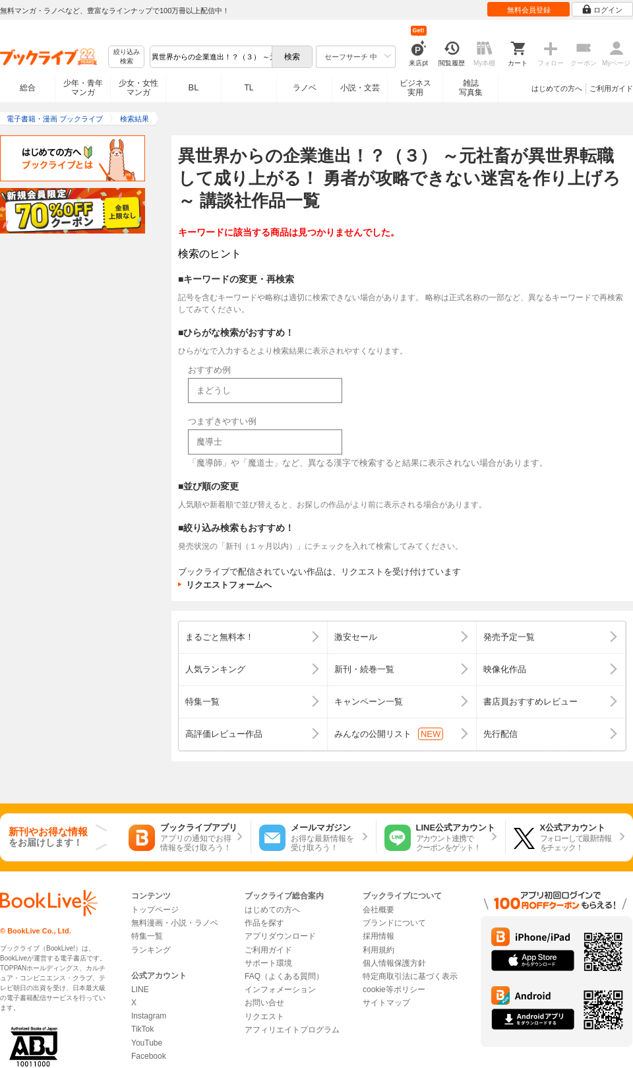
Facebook (148, 1056)
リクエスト (264, 1016)
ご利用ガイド (611, 88)
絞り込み (126, 57)
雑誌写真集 (471, 88)
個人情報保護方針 (394, 963)
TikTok (142, 1029)
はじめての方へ (556, 88)
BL (194, 87)
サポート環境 (268, 963)
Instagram (148, 1016)
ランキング (151, 950)
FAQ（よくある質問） (284, 976)
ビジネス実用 (415, 88)
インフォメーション (280, 989)
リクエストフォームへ (229, 585)
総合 (28, 87)
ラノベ (304, 87)
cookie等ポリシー (394, 989)
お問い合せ (264, 1002)
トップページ (155, 909)
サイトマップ (386, 1002)
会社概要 (378, 909)
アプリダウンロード (280, 936)
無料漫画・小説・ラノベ (174, 922)
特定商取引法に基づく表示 (410, 976)
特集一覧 (147, 936)
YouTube (146, 1043)
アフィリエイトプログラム (292, 1029)
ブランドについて (394, 922)
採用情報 (378, 936)
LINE (140, 989)
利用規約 (378, 950)
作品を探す (264, 922)
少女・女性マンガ (138, 88)
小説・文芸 (360, 87)
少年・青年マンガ (83, 88)
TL (248, 87)
